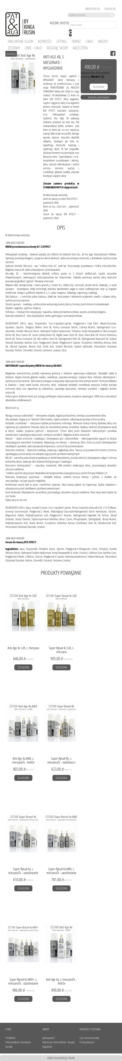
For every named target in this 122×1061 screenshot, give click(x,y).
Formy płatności (87, 1042)
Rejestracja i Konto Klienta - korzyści (58, 1042)
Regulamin (47, 1047)
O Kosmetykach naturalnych (18, 1042)
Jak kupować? (48, 1038)
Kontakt (8, 1047)
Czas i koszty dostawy (89, 1038)
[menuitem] (20, 41)
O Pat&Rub (10, 1038)
